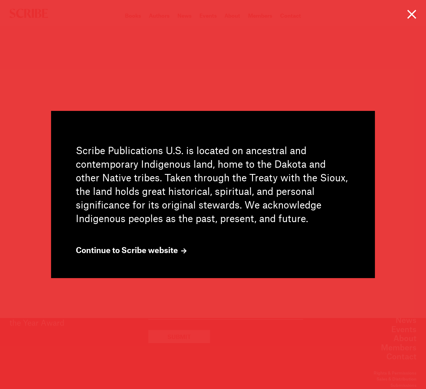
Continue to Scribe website (131, 250)
